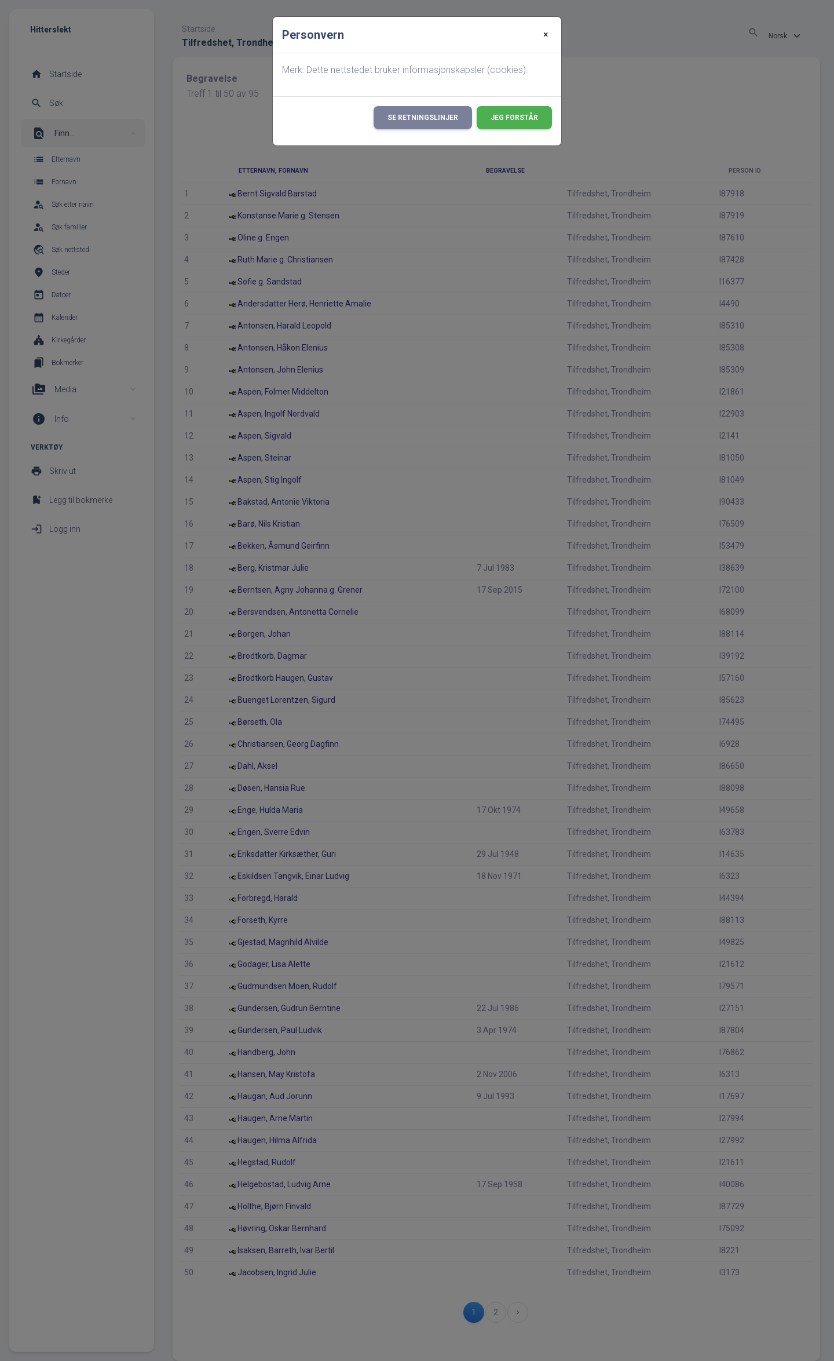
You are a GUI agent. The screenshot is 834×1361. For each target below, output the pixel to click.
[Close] (546, 35)
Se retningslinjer (422, 118)
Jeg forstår (514, 118)
